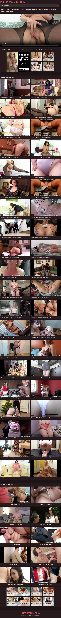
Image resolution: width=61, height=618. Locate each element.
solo (23, 49)
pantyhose (28, 49)
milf (14, 49)
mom (18, 49)
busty (40, 49)
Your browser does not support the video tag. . (30, 30)
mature (4, 49)
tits (51, 49)
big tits (35, 49)
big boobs (46, 49)
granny (9, 49)
